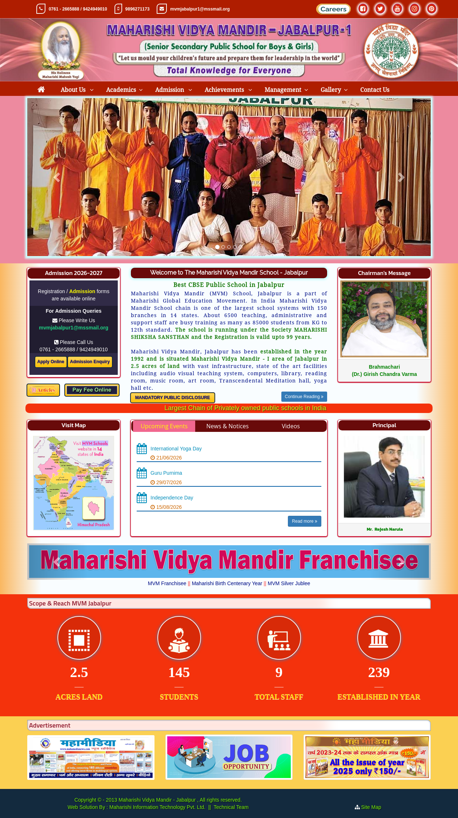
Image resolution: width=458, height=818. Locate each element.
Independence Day (171, 498)
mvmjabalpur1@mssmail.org (200, 9)
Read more (304, 521)
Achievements (225, 89)
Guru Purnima (166, 473)
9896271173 (137, 9)
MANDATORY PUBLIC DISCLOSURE (172, 397)
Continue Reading (304, 396)
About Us (74, 89)
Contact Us (374, 89)
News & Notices (227, 426)
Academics (121, 89)
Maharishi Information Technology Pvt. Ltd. (156, 807)
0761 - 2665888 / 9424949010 (78, 9)
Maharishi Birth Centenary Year (227, 583)
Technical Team (231, 807)
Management (283, 89)
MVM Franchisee (167, 583)
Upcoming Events (164, 426)
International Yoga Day (176, 448)
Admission (170, 89)
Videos (291, 426)
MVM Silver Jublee (289, 583)
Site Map (374, 807)
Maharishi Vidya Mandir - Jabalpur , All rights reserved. (180, 800)
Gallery (331, 89)
